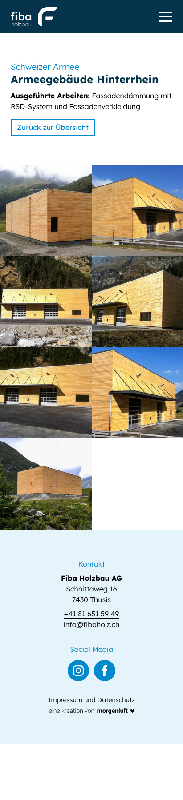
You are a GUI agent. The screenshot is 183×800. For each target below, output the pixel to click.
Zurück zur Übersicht (53, 127)
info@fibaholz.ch (92, 624)
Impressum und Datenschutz (91, 700)
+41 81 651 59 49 (91, 613)
